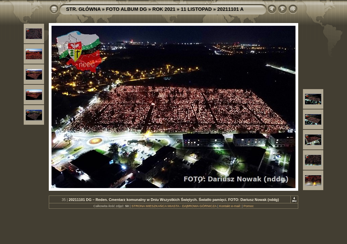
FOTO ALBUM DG (126, 9)
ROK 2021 (164, 9)
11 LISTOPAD (196, 9)
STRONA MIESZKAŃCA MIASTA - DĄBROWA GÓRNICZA (174, 206)
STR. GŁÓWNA (83, 9)
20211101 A (230, 9)
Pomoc (249, 206)
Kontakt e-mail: (230, 206)
